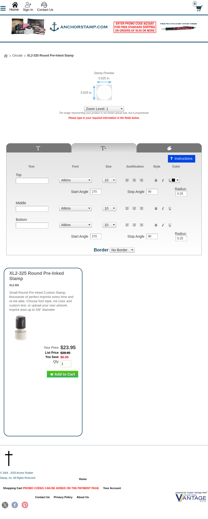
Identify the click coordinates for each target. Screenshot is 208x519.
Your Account (112, 488)
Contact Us (45, 10)
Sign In (28, 10)
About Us (83, 497)
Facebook (14, 505)
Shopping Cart (51, 488)
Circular (17, 55)
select (122, 109)
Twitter (5, 505)
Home (14, 10)
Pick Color (175, 180)
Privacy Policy (63, 497)
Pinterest (24, 505)
